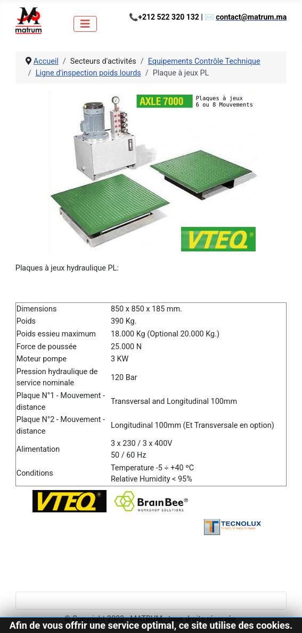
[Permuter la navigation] (85, 24)
